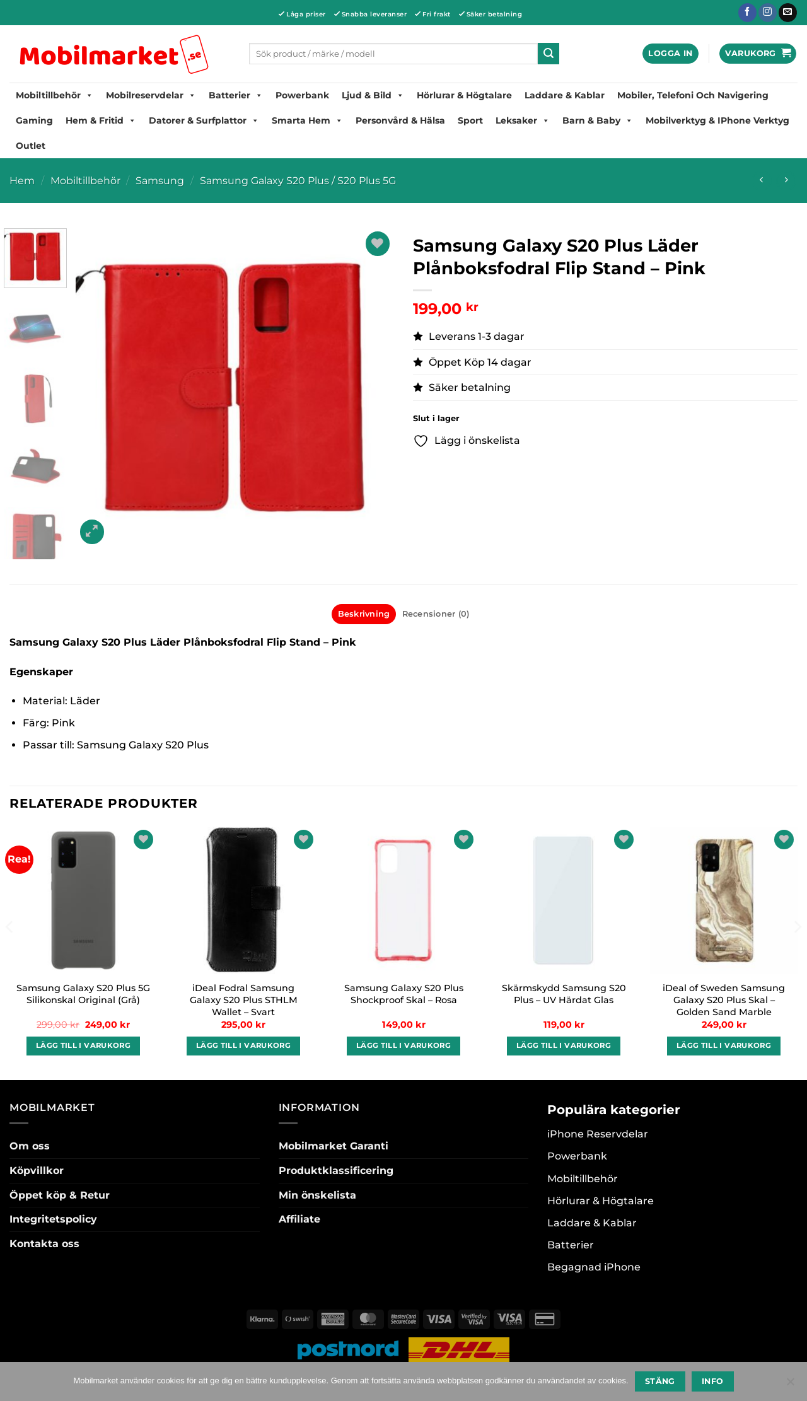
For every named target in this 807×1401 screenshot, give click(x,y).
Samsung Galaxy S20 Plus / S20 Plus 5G (298, 181)
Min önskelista (317, 1195)
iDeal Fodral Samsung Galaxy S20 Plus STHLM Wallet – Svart (244, 999)
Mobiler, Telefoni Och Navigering (693, 95)
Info (713, 1381)
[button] (670, 54)
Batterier (236, 95)
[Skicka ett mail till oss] (788, 12)
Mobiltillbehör (54, 95)
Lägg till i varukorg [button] (83, 1045)
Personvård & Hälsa (400, 120)
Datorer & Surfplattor (204, 120)
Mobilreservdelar (151, 95)
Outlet (30, 145)
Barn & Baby (597, 120)
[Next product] (761, 180)
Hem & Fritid (101, 120)
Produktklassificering (336, 1171)
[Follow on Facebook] (747, 12)
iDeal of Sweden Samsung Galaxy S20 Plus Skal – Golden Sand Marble (724, 999)
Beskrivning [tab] (364, 614)
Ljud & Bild (373, 95)
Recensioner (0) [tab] (436, 614)
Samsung (160, 181)
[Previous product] (786, 180)
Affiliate (299, 1219)
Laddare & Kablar (565, 95)
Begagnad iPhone (594, 1267)
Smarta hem (307, 120)
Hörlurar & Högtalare (464, 95)
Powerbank (302, 95)
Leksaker (523, 120)
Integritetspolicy (53, 1219)
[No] (790, 1385)
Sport (470, 120)
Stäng (660, 1381)
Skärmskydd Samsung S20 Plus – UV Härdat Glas (564, 994)
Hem (22, 181)
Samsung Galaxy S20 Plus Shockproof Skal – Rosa (403, 994)
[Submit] (548, 53)
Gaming (34, 120)
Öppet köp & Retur (59, 1195)
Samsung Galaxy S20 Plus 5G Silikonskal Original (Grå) (83, 994)
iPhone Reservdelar (597, 1134)
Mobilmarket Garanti (333, 1146)
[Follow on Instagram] (767, 12)
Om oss (29, 1146)
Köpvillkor (36, 1171)
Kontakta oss (44, 1244)
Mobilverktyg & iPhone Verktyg (717, 120)
